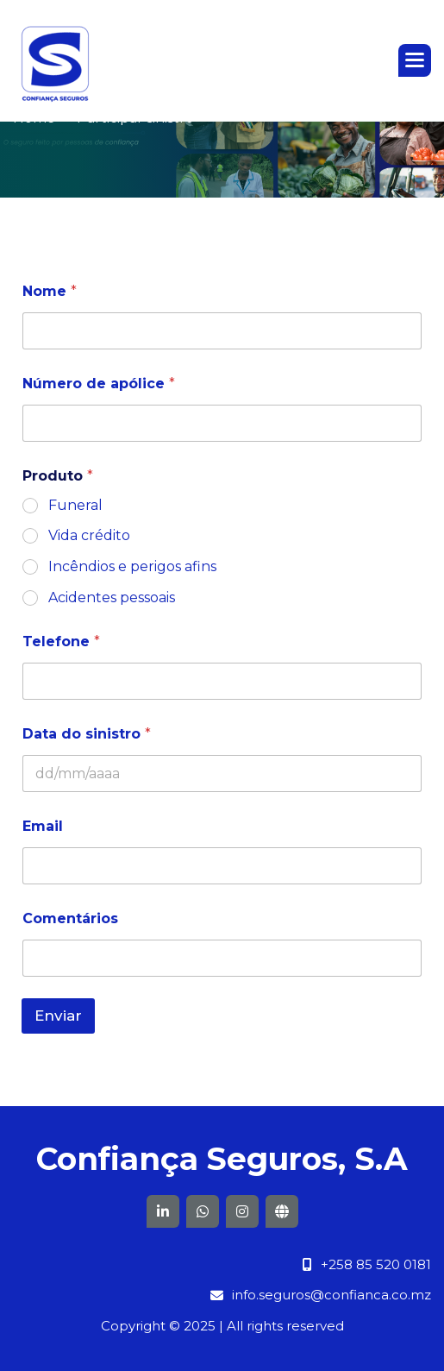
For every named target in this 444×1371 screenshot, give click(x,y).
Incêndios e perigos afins (132, 566)
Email (42, 826)
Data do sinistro (86, 734)
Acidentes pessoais (111, 597)
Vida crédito (89, 535)
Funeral (75, 505)
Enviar (58, 1015)
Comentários (70, 918)
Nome (49, 291)
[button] (414, 60)
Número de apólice (98, 383)
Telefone (61, 641)
